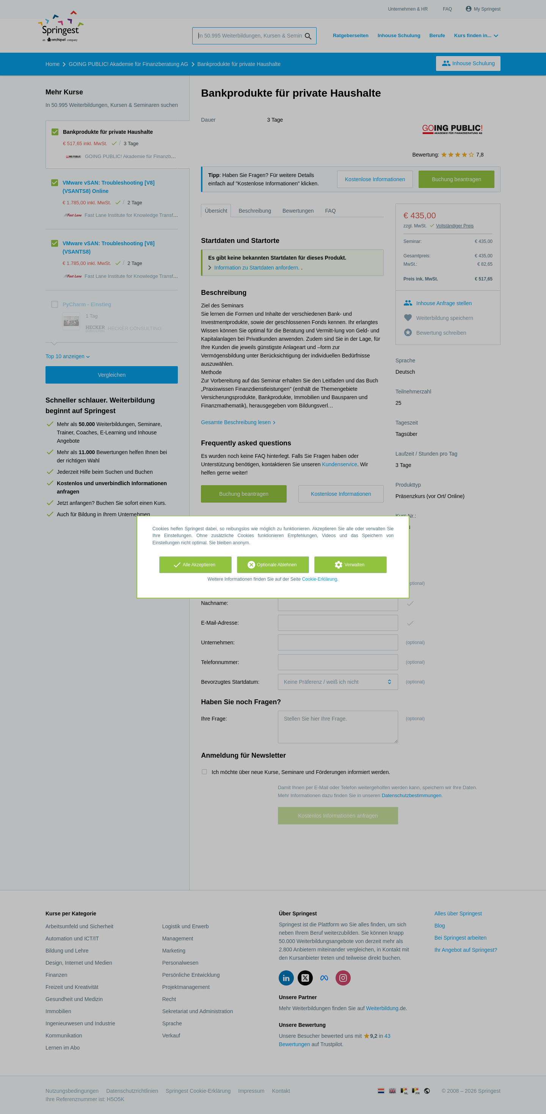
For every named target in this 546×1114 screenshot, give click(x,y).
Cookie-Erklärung (319, 579)
